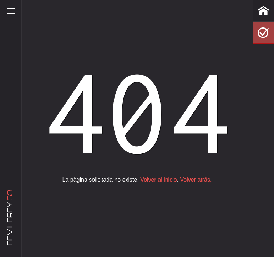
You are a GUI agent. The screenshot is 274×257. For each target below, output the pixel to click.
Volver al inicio (158, 180)
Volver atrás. (196, 180)
